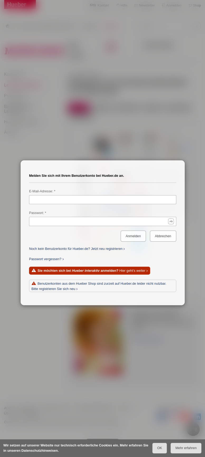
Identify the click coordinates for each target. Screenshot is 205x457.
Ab (171, 221)
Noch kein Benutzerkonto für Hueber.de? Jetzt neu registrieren (75, 249)
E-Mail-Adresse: (41, 191)
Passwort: (36, 213)
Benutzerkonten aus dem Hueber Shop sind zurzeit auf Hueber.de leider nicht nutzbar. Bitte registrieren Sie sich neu (98, 286)
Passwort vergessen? (45, 259)
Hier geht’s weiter (91, 271)
